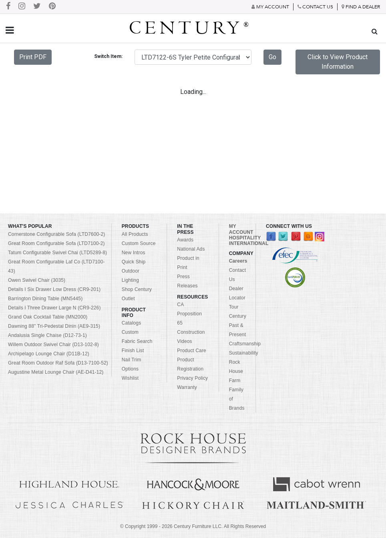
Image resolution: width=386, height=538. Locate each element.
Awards (185, 240)
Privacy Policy (192, 378)
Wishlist (130, 378)
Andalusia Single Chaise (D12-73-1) (47, 335)
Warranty (187, 387)
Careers (238, 261)
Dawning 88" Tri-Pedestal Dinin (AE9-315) (54, 326)
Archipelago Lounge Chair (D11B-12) (48, 354)
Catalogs (131, 323)
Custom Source (139, 243)
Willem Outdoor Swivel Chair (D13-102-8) (53, 344)
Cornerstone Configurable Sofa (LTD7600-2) (56, 234)
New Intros (133, 252)
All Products (135, 234)
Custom (130, 332)
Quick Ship (134, 262)
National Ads (191, 249)
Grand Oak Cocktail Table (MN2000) (47, 317)
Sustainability (243, 353)
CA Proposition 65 (189, 314)
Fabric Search (137, 341)
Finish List (133, 350)
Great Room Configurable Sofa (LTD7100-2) (56, 243)
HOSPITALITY (245, 238)
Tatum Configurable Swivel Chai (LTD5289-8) (57, 252)
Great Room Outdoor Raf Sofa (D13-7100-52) (58, 363)
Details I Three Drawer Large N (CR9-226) (54, 308)
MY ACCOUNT (241, 229)
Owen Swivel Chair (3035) (36, 280)
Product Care (191, 350)
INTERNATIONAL (249, 243)
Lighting (130, 280)
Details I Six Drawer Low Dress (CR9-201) (54, 289)
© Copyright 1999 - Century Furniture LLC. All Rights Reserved (193, 526)
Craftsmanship (245, 344)
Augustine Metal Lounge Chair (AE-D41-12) (56, 372)
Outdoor (130, 271)
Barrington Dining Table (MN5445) (45, 298)
